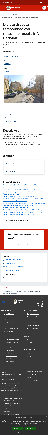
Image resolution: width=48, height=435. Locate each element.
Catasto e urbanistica (33, 326)
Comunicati (30, 343)
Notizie (29, 340)
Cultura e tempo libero (33, 317)
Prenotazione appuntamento (35, 371)
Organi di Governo (9, 314)
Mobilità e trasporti (32, 328)
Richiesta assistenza (32, 380)
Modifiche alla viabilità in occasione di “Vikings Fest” (19, 214)
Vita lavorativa (31, 320)
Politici (5, 326)
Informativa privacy (9, 408)
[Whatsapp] (42, 306)
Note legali (7, 411)
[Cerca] (45, 8)
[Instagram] (42, 303)
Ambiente (9, 353)
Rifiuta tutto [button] (30, 428)
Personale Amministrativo (11, 328)
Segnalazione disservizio (33, 374)
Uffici (5, 320)
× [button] (46, 417)
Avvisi (15, 15)
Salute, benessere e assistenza (11, 357)
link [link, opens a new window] (39, 425)
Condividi (7, 57)
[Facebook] (38, 301)
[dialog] (24, 425)
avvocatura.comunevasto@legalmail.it (12, 390)
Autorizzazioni (10, 361)
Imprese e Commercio (33, 323)
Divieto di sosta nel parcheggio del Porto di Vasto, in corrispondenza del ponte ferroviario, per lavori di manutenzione (24, 204)
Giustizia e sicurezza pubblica (12, 344)
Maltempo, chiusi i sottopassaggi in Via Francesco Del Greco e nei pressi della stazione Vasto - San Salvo (23, 199)
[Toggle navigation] (3, 8)
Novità (9, 15)
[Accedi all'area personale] (41, 2)
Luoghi (29, 353)
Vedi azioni (15, 57)
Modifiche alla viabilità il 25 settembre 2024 (16, 208)
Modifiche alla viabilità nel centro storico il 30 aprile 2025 (20, 196)
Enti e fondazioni (8, 323)
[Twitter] (42, 301)
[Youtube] (38, 303)
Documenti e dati (8, 331)
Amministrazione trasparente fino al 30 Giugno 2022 (13, 399)
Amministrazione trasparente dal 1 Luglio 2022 (13, 404)
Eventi (29, 356)
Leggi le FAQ (30, 377)
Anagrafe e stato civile (33, 314)
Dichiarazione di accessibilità (11, 414)
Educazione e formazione (13, 340)
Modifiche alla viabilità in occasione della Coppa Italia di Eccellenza (23, 212)
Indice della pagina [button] (10, 109)
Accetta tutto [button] (18, 428)
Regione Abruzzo (7, 2)
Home (3, 15)
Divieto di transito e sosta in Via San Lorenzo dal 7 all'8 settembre (23, 210)
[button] (24, 432)
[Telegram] (38, 306)
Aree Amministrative (9, 317)
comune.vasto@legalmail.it (11, 386)
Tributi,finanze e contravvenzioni (10, 349)
